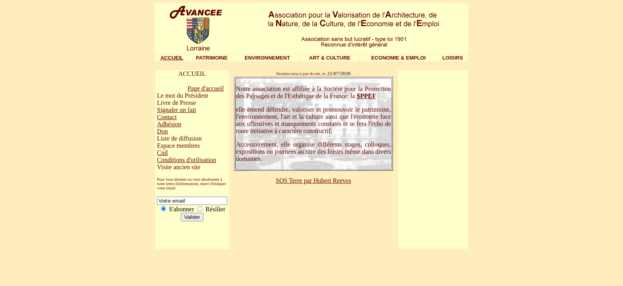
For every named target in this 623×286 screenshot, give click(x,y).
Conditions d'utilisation (186, 160)
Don (162, 131)
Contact (167, 117)
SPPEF (366, 96)
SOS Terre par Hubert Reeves (313, 180)
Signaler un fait (176, 109)
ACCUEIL (172, 58)
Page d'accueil (206, 88)
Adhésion (169, 124)
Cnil (162, 152)
